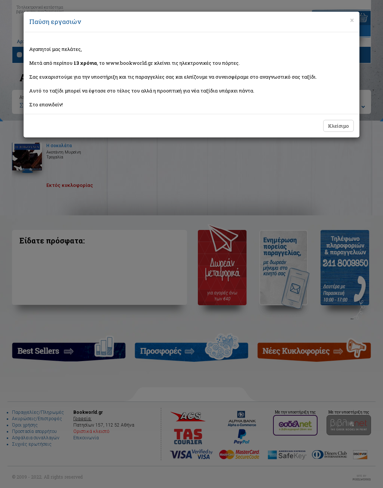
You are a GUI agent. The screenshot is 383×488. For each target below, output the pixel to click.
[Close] (352, 20)
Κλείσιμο (338, 125)
